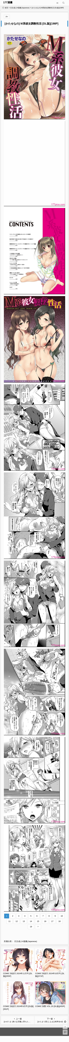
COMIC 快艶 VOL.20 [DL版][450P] (50, 1006)
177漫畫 (8, 2)
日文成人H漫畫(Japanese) (20, 8)
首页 (5, 8)
